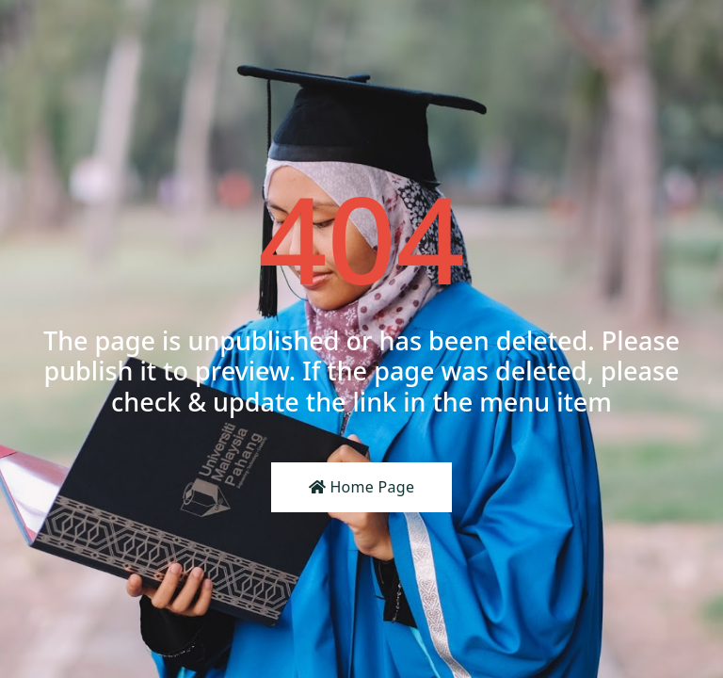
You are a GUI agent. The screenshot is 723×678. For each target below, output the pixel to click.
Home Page (362, 486)
